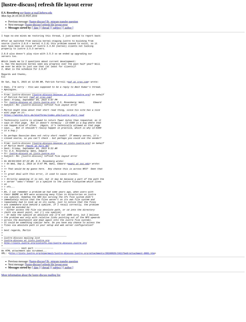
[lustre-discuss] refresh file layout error (46, 24)
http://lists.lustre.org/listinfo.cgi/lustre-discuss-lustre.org (45, 284)
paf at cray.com (78, 91)
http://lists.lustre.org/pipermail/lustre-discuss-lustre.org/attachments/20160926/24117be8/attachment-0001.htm (82, 297)
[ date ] (36, 27)
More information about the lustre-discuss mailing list (30, 319)
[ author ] (68, 27)
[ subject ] (56, 27)
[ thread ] (46, 27)
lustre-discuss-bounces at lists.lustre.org (61, 106)
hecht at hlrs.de (37, 168)
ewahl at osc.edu (78, 189)
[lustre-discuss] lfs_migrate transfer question (53, 21)
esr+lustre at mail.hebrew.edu (36, 12)
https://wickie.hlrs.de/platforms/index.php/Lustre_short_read (44, 131)
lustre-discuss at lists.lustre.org (32, 116)
